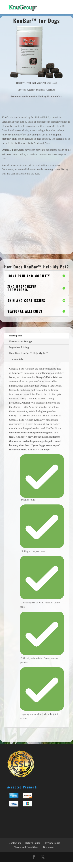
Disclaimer (49, 847)
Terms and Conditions (26, 847)
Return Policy (32, 843)
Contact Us (15, 843)
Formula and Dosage (20, 341)
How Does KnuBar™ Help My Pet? (28, 353)
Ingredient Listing (19, 347)
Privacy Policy (52, 843)
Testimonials (16, 359)
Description (15, 335)
